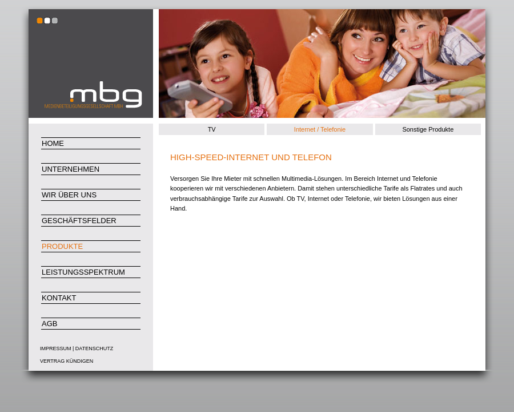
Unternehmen (70, 169)
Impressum (55, 348)
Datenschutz (94, 348)
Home (53, 143)
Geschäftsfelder (79, 220)
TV (212, 129)
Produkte (62, 246)
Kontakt (59, 298)
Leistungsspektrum (83, 272)
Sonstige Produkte (427, 129)
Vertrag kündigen (66, 361)
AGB (49, 323)
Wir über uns (69, 195)
